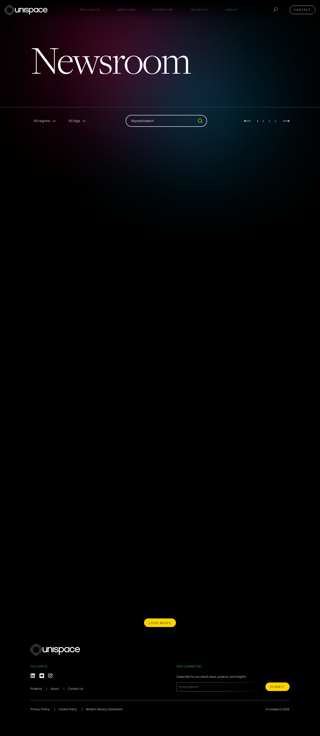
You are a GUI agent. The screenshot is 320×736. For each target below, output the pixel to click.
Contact (303, 8)
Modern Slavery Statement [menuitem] (104, 724)
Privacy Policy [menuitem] (40, 724)
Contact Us (75, 704)
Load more (160, 638)
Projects (90, 8)
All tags (74, 121)
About (55, 704)
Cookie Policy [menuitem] (68, 724)
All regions (42, 121)
